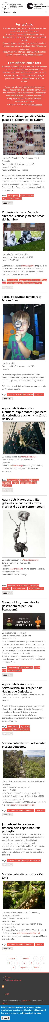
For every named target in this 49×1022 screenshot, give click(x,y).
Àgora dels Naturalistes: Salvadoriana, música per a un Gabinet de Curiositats (22, 687)
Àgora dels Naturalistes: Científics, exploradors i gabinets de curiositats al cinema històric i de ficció (24, 413)
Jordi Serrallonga (16, 465)
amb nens (39, 394)
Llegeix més (8, 203)
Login (7, 994)
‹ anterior (25, 958)
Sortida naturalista (15, 810)
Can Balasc (40, 810)
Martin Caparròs (14, 283)
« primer (12, 958)
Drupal (4, 1003)
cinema (16, 483)
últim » (36, 967)
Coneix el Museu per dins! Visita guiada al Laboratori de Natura (23, 117)
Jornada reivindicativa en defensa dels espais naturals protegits (21, 827)
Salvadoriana (13, 726)
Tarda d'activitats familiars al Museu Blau (21, 298)
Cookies (8, 977)
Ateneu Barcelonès (28, 457)
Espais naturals (14, 860)
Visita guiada (13, 196)
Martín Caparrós (27, 266)
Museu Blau (28, 394)
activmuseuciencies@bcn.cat (22, 805)
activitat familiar (14, 394)
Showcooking (13, 668)
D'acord (5, 1019)
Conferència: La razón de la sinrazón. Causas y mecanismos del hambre (23, 215)
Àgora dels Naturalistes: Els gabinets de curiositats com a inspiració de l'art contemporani (23, 503)
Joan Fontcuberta (16, 569)
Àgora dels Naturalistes (17, 480)
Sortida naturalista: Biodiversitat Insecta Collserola (24, 744)
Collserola (29, 810)
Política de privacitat (13, 980)
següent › (23, 967)
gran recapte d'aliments (29, 280)
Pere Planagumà (14, 670)
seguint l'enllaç (36, 55)
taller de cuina (27, 668)
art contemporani (36, 588)
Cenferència (13, 280)
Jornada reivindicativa (31, 860)
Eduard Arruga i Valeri (32, 283)
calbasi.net (26, 1000)
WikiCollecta (36, 104)
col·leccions (16, 198)
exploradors (26, 483)
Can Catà (39, 944)
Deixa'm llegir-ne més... (31, 1013)
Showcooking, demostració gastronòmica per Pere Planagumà (20, 605)
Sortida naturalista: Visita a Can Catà (23, 875)
